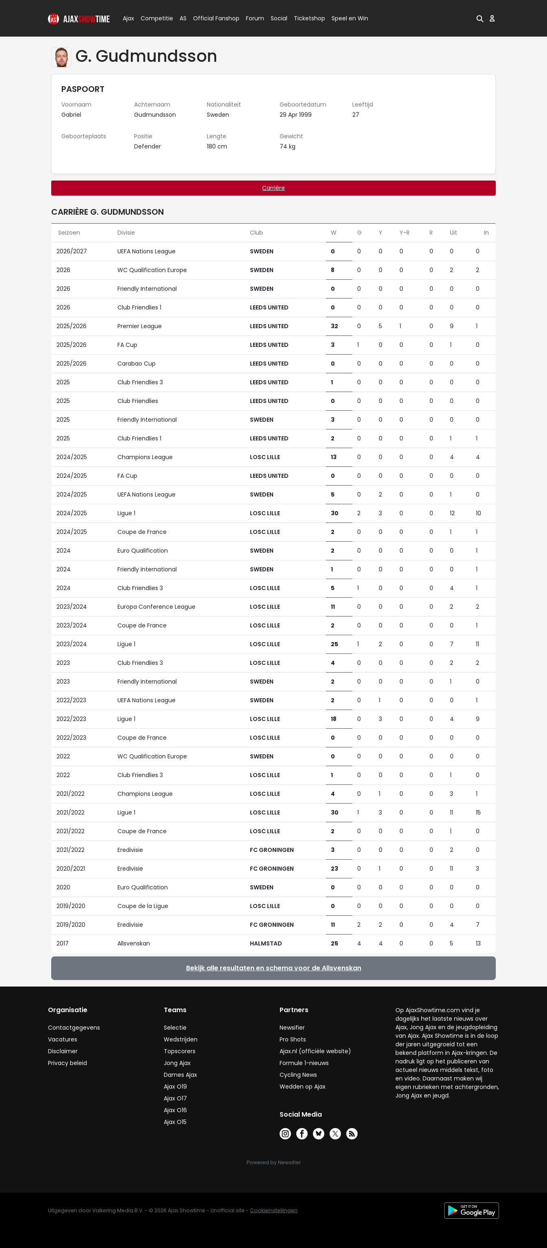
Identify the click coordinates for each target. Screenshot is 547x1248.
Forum (255, 18)
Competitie (154, 18)
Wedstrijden (181, 1039)
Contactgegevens (74, 1028)
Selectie (175, 1028)
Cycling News (298, 1075)
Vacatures (62, 1039)
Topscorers (179, 1051)
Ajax (128, 18)
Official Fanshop (211, 18)
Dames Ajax (180, 1075)
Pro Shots (293, 1039)
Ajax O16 (175, 1110)
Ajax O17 (175, 1098)
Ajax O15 (175, 1122)
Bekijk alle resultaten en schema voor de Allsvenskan (273, 968)
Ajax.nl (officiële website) (315, 1051)
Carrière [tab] (273, 188)
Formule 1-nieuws (304, 1063)
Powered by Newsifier (274, 1162)
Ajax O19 (175, 1086)
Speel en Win (350, 18)
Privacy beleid (67, 1063)
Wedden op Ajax (303, 1086)
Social (278, 18)
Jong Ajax (177, 1063)
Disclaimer (63, 1051)
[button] (480, 18)
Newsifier (292, 1028)
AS (183, 18)
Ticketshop (309, 18)
